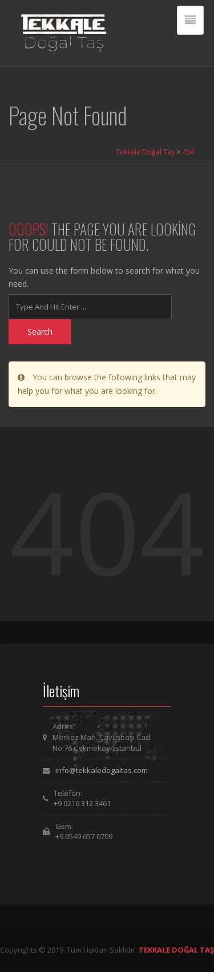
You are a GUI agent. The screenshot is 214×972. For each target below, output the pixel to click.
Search (40, 331)
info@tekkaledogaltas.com (101, 770)
